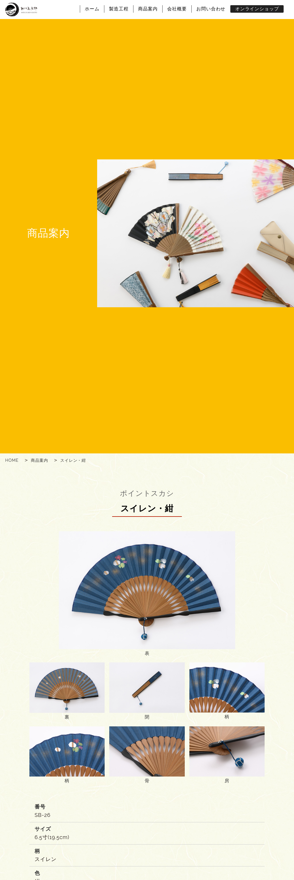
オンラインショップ (257, 9)
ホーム (92, 9)
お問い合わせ (210, 9)
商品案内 (148, 9)
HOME (11, 460)
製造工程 (119, 9)
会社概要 (177, 9)
